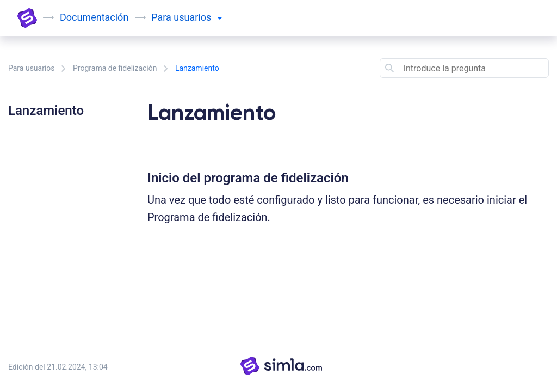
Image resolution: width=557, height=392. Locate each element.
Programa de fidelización (115, 68)
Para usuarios (31, 68)
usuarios (197, 17)
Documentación (94, 17)
